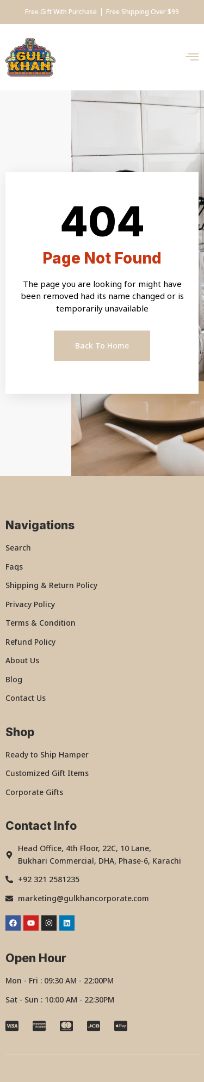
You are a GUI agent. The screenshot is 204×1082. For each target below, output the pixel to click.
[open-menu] (192, 57)
